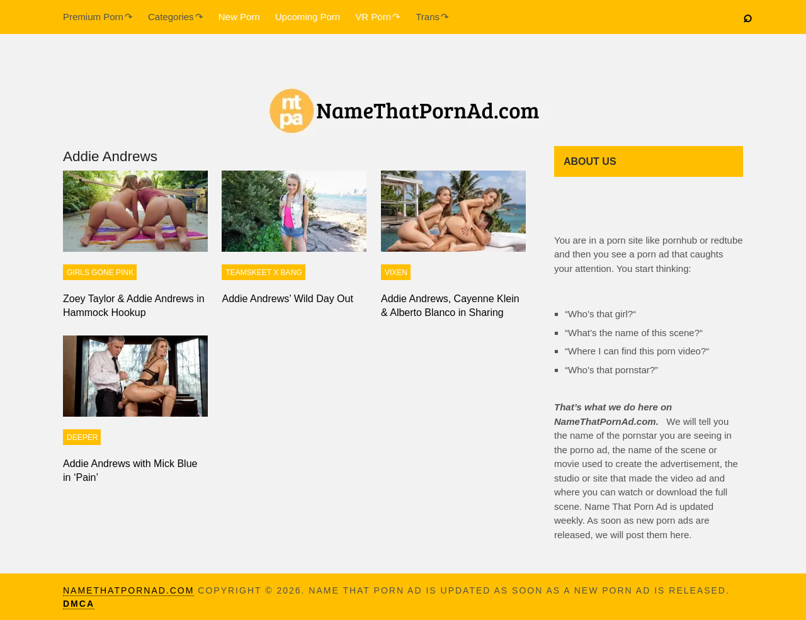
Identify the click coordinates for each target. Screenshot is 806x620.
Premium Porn (93, 16)
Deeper (82, 437)
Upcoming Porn (307, 16)
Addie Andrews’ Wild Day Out (287, 298)
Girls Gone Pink (100, 272)
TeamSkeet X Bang (263, 272)
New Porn (239, 16)
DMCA (78, 604)
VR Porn (373, 16)
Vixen (396, 272)
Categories (171, 16)
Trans (428, 16)
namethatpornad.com (128, 590)
